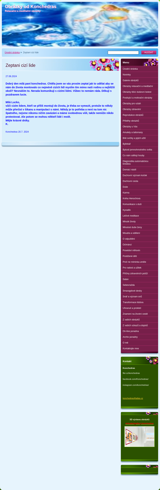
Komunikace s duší (132, 204)
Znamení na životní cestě (135, 314)
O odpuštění (129, 239)
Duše (125, 187)
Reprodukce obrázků (133, 115)
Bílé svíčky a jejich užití (134, 138)
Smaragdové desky (132, 290)
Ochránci (127, 244)
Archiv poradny (130, 337)
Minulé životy (129, 221)
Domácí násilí (129, 169)
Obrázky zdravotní (132, 109)
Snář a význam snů (132, 296)
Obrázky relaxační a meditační (138, 86)
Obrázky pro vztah (132, 103)
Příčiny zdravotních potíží (135, 273)
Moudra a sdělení (131, 233)
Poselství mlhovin (131, 250)
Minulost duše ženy (132, 227)
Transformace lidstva (133, 302)
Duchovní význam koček (135, 175)
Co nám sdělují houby (133, 155)
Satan (125, 279)
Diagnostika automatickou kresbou (135, 162)
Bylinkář (127, 144)
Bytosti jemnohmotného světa (137, 149)
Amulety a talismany (133, 132)
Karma (126, 192)
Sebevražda (129, 285)
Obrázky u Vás (130, 126)
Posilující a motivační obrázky (137, 97)
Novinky (127, 74)
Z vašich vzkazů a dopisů (135, 325)
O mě (125, 342)
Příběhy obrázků (131, 121)
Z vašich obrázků (131, 319)
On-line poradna (131, 331)
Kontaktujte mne (131, 348)
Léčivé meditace (131, 215)
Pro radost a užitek (132, 267)
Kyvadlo (127, 210)
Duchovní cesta (130, 181)
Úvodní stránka (12, 52)
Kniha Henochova (131, 198)
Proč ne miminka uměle (134, 262)
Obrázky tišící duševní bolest (137, 92)
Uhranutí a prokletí (132, 308)
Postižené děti (130, 256)
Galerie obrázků (131, 80)
